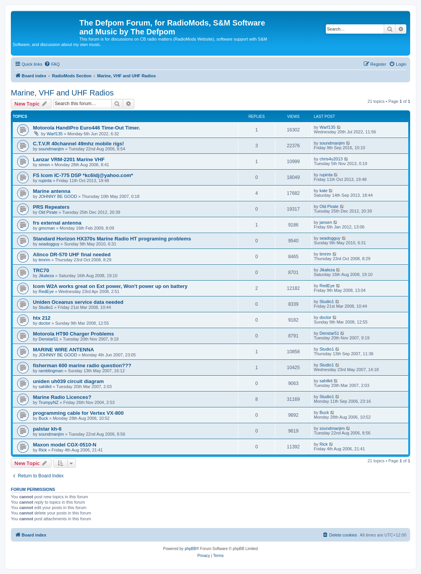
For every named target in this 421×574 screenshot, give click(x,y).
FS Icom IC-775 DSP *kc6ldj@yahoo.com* (83, 175)
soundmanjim (51, 148)
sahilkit (45, 386)
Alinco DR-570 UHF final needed (72, 254)
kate (324, 190)
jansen (326, 222)
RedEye (46, 291)
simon (44, 164)
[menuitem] (52, 64)
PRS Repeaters (51, 207)
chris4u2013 (331, 159)
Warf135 (55, 133)
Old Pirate (48, 212)
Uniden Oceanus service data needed (78, 302)
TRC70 (41, 270)
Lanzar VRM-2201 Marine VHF (68, 159)
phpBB (190, 549)
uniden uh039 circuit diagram (68, 381)
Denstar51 (48, 339)
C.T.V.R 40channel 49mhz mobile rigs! (78, 143)
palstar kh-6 (47, 429)
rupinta (45, 180)
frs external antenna (57, 223)
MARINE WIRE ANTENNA (63, 350)
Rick (43, 450)
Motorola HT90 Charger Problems (73, 334)
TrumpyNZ (49, 402)
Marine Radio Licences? (62, 397)
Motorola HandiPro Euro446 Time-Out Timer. (86, 128)
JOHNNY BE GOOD (58, 196)
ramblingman (51, 370)
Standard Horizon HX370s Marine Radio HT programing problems (112, 239)
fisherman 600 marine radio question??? (82, 365)
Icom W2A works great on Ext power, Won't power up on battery (110, 286)
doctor (45, 323)
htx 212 (41, 318)
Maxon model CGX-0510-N (64, 445)
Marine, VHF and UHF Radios (62, 93)
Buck (43, 418)
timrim (44, 259)
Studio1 (46, 307)
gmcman (47, 228)
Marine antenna (51, 191)
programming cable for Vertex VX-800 (78, 413)
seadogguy (49, 244)
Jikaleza (46, 275)
